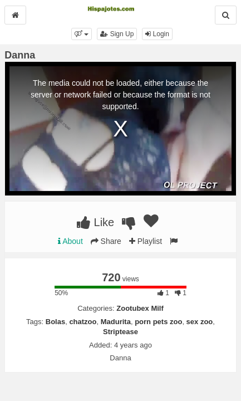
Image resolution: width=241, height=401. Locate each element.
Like (95, 222)
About (70, 241)
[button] (81, 34)
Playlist (145, 241)
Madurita (116, 321)
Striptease (120, 331)
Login (157, 34)
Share (106, 241)
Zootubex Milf (140, 308)
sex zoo (199, 321)
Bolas (55, 321)
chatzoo (82, 321)
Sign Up (117, 34)
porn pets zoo (158, 321)
